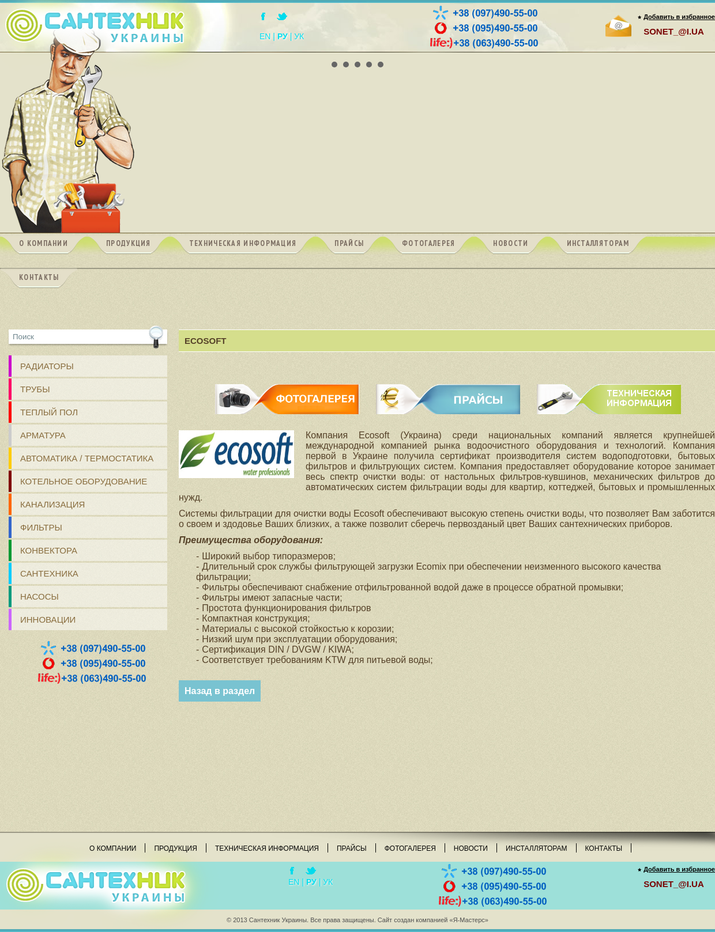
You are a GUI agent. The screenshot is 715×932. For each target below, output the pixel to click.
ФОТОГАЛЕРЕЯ (287, 389)
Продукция (175, 848)
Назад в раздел (220, 691)
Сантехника (49, 573)
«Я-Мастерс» (469, 919)
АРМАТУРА (43, 435)
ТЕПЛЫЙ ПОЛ (49, 412)
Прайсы (352, 848)
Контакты (604, 848)
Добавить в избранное (679, 16)
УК (299, 36)
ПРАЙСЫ (448, 389)
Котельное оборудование (83, 481)
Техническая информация (267, 848)
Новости (471, 848)
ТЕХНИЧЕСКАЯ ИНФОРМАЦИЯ (609, 389)
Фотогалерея (410, 848)
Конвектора (48, 550)
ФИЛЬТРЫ (41, 527)
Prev (15, 52)
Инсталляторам (536, 848)
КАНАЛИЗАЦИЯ (52, 504)
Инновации (48, 619)
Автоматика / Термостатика (86, 458)
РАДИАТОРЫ (47, 366)
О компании (112, 848)
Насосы (39, 596)
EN (264, 36)
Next (700, 52)
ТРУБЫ (35, 389)
